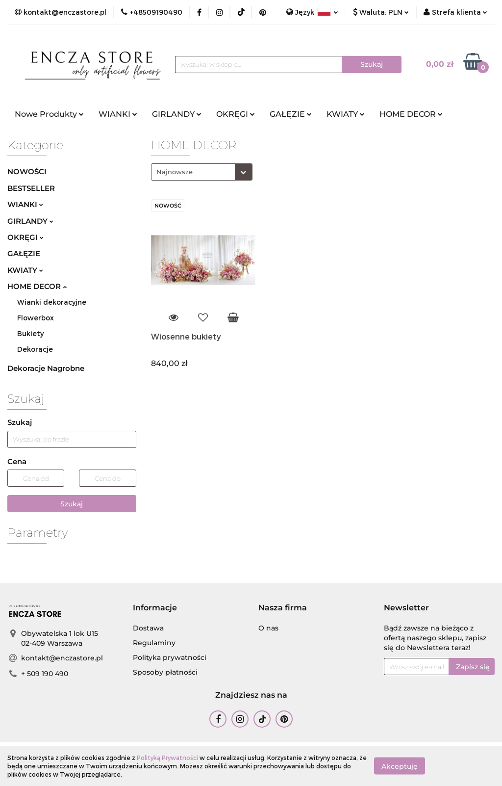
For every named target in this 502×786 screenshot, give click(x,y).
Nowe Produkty (49, 114)
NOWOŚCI (27, 171)
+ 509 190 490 (44, 673)
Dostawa (148, 628)
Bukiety (30, 333)
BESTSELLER (31, 188)
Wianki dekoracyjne (51, 302)
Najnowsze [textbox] (174, 172)
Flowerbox (35, 318)
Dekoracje (35, 349)
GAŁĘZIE (291, 114)
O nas (268, 628)
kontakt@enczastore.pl (62, 658)
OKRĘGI (235, 114)
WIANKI (118, 114)
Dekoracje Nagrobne (45, 368)
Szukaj (71, 503)
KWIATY (345, 114)
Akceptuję (399, 766)
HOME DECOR (411, 114)
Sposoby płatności (165, 672)
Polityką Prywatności (167, 757)
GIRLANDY (176, 114)
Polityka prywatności (169, 657)
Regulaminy (154, 642)
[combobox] (201, 172)
